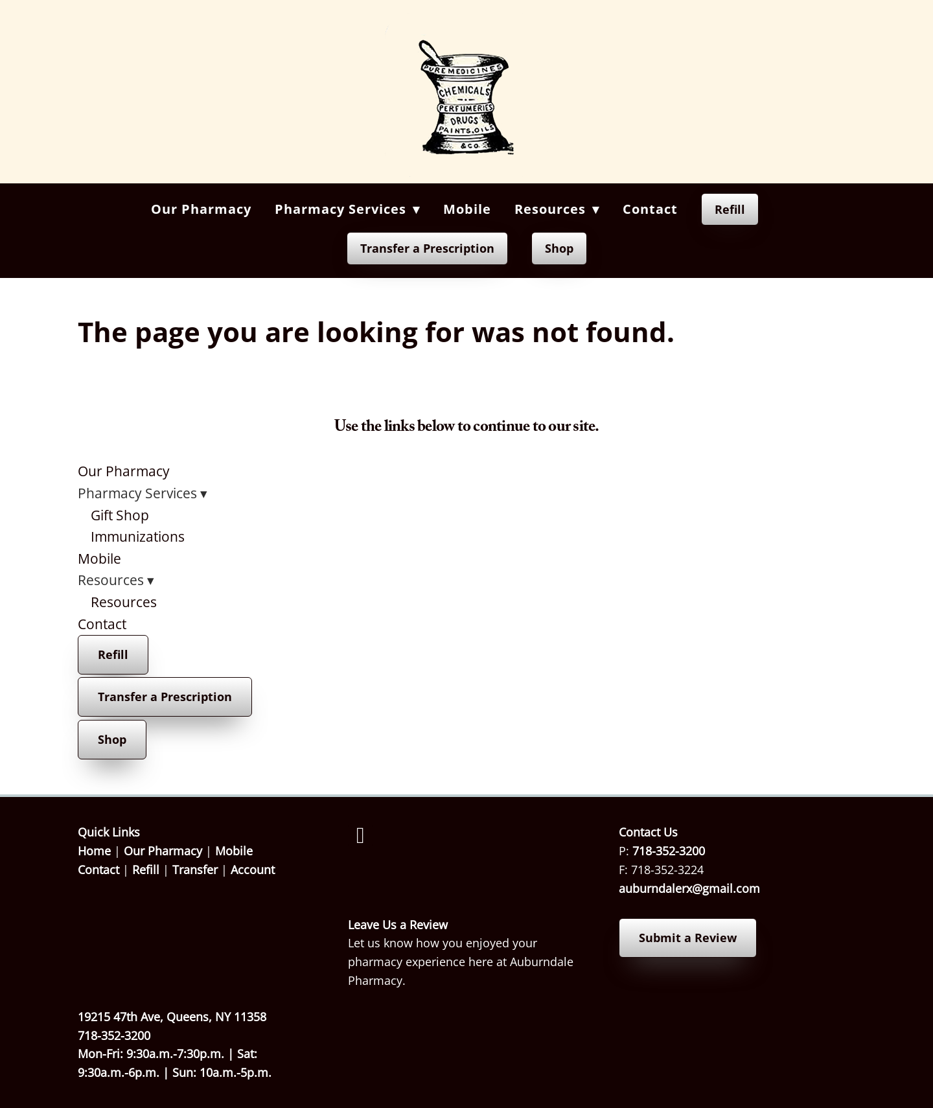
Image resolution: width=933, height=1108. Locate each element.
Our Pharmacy (201, 209)
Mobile (467, 209)
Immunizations (138, 536)
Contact (650, 209)
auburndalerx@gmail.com (689, 888)
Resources (124, 602)
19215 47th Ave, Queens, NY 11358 (172, 1016)
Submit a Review (688, 937)
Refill (730, 209)
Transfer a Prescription (427, 248)
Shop (559, 248)
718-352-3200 (668, 850)
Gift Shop (120, 515)
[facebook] (360, 835)
